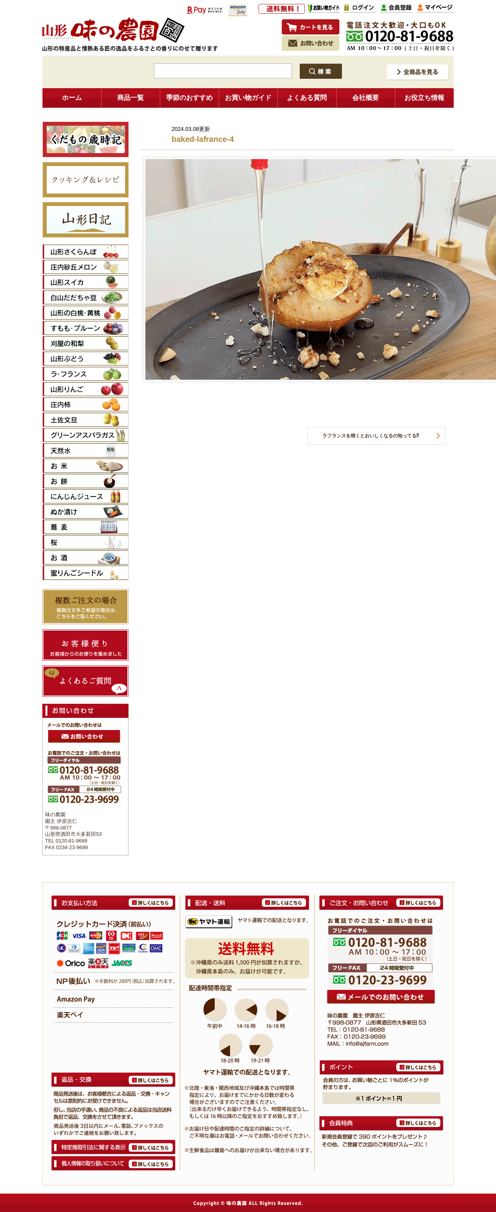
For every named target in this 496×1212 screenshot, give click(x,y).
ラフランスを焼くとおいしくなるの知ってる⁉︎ (370, 435)
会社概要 (365, 97)
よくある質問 (307, 97)
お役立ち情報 (424, 97)
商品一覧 (130, 97)
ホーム (72, 97)
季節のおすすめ (189, 97)
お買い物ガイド (248, 97)
